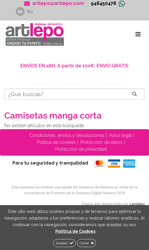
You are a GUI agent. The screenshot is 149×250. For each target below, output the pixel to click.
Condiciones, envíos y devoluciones (66, 135)
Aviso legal (119, 135)
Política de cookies (56, 142)
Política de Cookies (75, 231)
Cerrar (86, 243)
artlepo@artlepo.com (54, 3)
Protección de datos (100, 142)
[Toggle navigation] (138, 34)
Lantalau (137, 204)
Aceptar (64, 243)
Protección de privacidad (80, 149)
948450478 (103, 3)
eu (30, 11)
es (20, 11)
